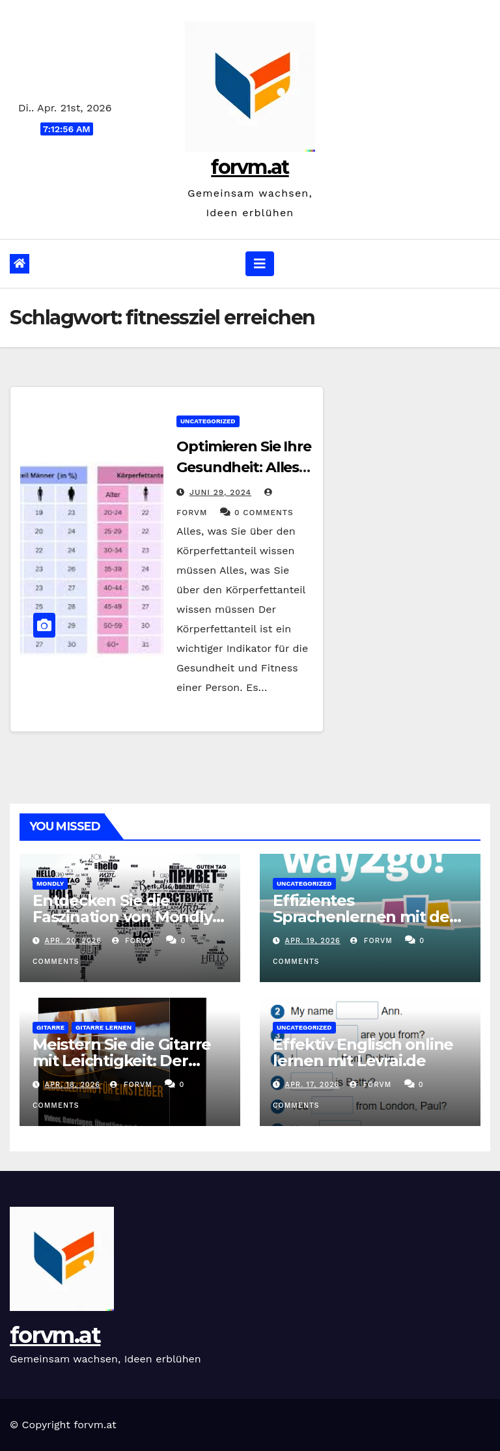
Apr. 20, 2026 (73, 941)
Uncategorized (208, 421)
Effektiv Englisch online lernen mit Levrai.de (363, 1052)
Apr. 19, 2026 (312, 941)
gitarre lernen (104, 1027)
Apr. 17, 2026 (312, 1084)
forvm (133, 941)
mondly (50, 883)
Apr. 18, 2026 (72, 1084)
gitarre (50, 1027)
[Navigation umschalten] (259, 263)
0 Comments (264, 512)
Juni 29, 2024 (220, 492)
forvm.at (249, 167)
